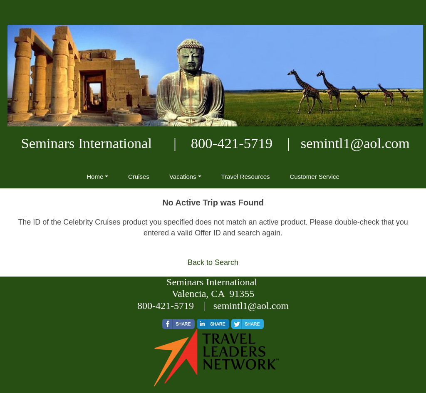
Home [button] (95, 176)
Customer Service (314, 176)
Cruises (138, 176)
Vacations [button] (182, 176)
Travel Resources (245, 176)
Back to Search (213, 262)
